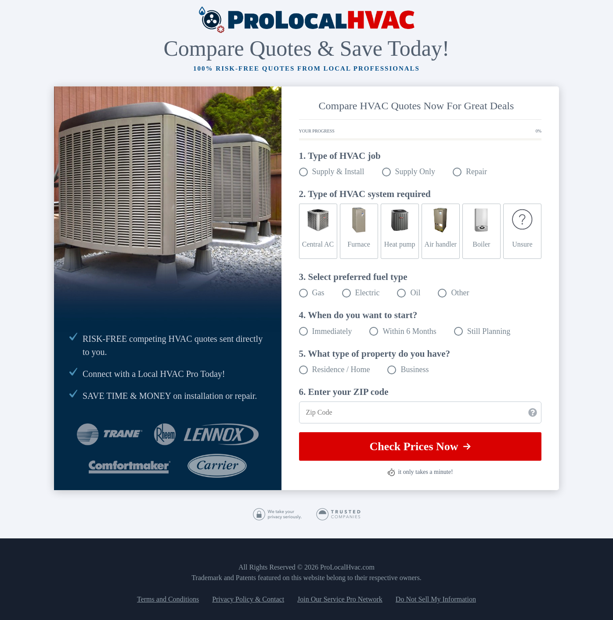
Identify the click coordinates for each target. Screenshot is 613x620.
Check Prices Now (420, 446)
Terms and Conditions (168, 599)
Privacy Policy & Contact (248, 599)
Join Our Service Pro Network (339, 599)
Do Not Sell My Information (436, 599)
